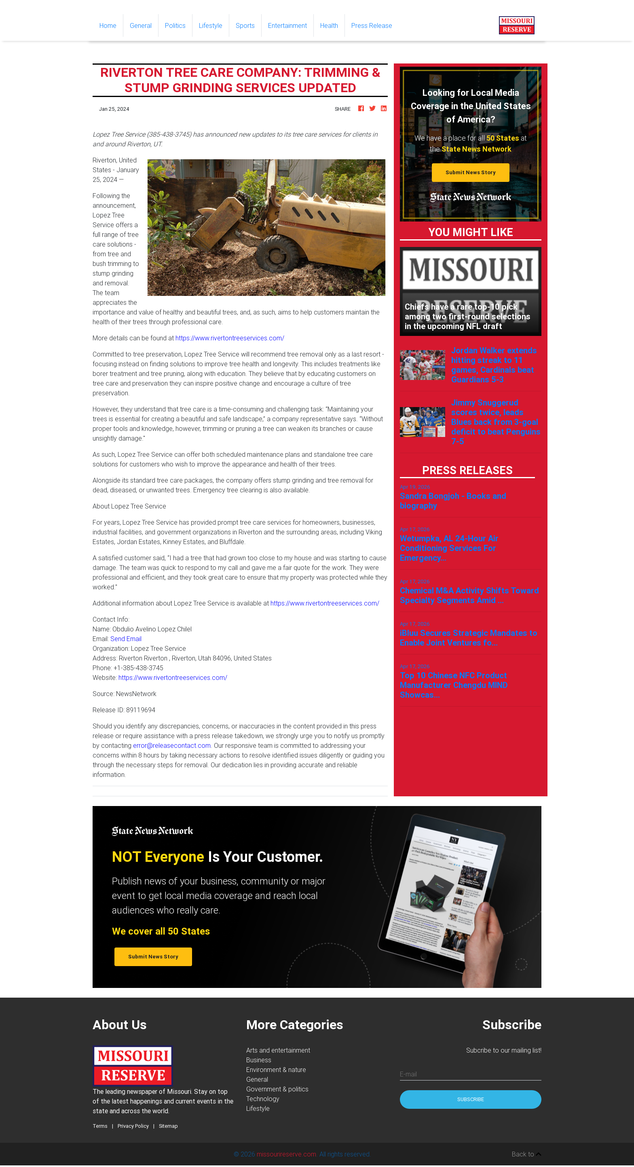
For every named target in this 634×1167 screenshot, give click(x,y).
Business (258, 1060)
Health (329, 25)
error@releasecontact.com (172, 745)
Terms (100, 1126)
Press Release (371, 25)
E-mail (408, 1074)
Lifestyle (210, 25)
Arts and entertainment (278, 1050)
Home (111, 25)
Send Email (126, 639)
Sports (245, 25)
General (141, 25)
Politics (175, 25)
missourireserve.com (286, 1154)
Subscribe (470, 1099)
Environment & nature (276, 1070)
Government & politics (277, 1089)
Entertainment (287, 25)
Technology (262, 1099)
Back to (526, 1154)
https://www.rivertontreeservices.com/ (229, 338)
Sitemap (168, 1126)
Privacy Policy (133, 1126)
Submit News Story (471, 172)
